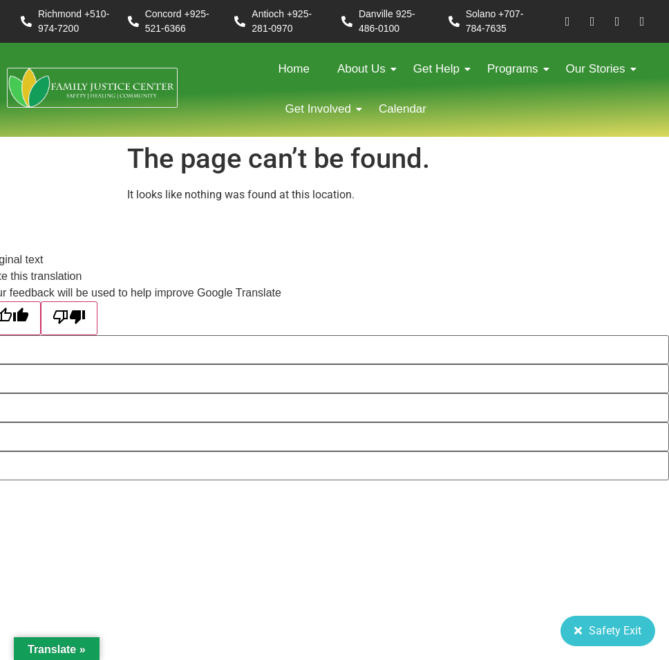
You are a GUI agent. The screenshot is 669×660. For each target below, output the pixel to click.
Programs (516, 68)
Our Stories (599, 68)
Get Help (440, 68)
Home (294, 68)
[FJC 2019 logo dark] (92, 88)
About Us (365, 68)
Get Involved (321, 108)
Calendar (402, 108)
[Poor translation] (69, 318)
